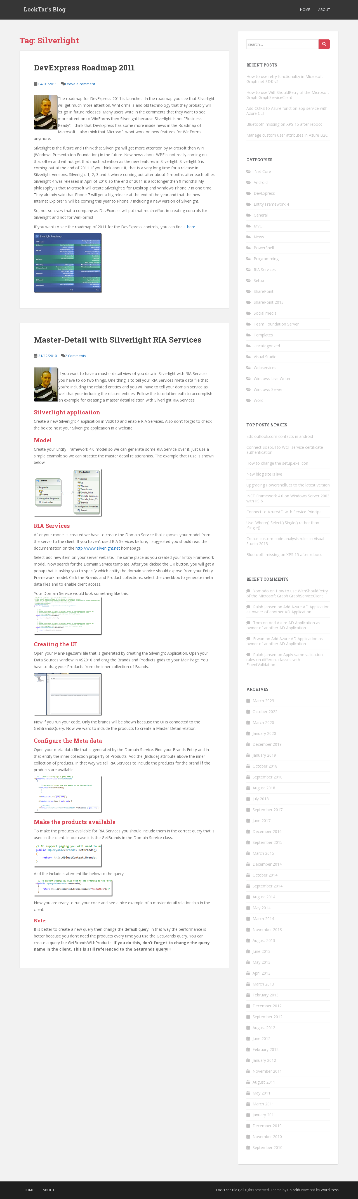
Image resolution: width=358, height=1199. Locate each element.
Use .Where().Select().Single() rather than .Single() (282, 525)
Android (261, 182)
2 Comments (75, 355)
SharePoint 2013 (269, 302)
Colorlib (293, 1190)
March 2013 (263, 984)
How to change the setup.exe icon (277, 463)
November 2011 (267, 1071)
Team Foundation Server (276, 324)
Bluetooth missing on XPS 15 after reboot (284, 124)
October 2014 (265, 875)
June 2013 (261, 951)
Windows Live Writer (272, 378)
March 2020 (263, 722)
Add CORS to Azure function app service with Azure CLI (287, 111)
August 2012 (264, 1027)
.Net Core (262, 171)
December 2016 (267, 831)
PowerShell (264, 247)
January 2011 (264, 1114)
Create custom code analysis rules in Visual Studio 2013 (285, 541)
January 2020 (264, 733)
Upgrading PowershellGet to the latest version (288, 485)
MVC (258, 226)
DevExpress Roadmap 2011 (84, 67)
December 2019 (267, 744)
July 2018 (261, 798)
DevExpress (264, 193)
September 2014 (267, 886)
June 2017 (261, 820)
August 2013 (264, 940)
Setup (259, 280)
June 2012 (261, 1038)
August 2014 (264, 896)
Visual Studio (265, 356)
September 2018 (267, 777)
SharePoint (264, 291)
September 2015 (267, 842)
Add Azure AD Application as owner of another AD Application (287, 609)
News (259, 236)
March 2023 (263, 700)
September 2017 (267, 809)
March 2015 (263, 853)
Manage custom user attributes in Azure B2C (287, 135)
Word (258, 400)
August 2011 (264, 1082)
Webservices (265, 367)
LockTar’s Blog (45, 9)
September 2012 (267, 1016)
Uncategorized (267, 345)
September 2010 (267, 1147)
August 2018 (264, 787)
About (324, 9)
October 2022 (265, 711)
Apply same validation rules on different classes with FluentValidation (284, 659)
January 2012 (264, 1060)
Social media (265, 313)
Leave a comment (80, 83)
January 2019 (264, 755)
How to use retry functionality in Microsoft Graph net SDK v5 (284, 79)
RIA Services (265, 269)
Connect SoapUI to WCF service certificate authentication (284, 450)
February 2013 (266, 995)
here (191, 226)
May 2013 (261, 962)
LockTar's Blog (227, 1190)
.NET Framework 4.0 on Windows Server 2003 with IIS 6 (287, 498)
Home (305, 9)
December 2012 (267, 1005)
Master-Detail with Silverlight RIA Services (117, 339)
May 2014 (261, 907)
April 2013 (261, 973)
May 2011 (261, 1093)
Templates (263, 335)
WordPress (329, 1190)
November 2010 (267, 1136)
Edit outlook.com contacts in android (279, 436)
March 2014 (263, 918)
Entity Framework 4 (271, 204)
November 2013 (267, 929)
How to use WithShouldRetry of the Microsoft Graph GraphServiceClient (287, 95)
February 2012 (266, 1049)
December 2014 (267, 864)
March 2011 (263, 1104)
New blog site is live (264, 474)
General (261, 215)
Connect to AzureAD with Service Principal (284, 511)
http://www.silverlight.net (98, 548)
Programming (266, 258)
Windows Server (268, 389)
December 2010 (267, 1125)
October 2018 (265, 766)
